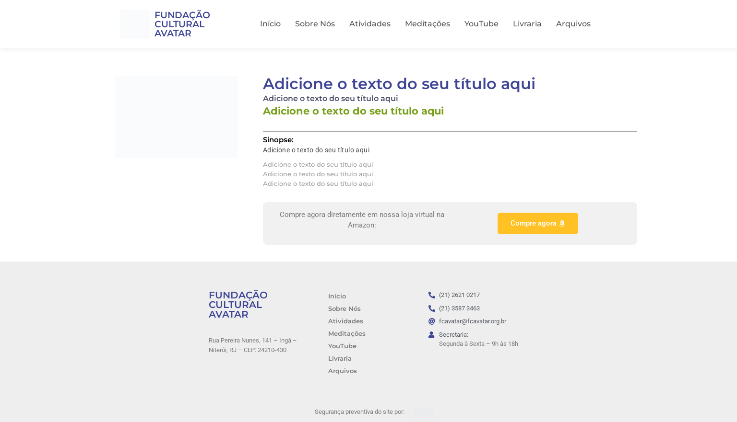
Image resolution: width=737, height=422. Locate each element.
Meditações (427, 23)
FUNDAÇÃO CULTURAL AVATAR (182, 24)
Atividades (370, 23)
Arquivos (573, 23)
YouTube (481, 23)
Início (270, 23)
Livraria (527, 23)
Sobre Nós (315, 23)
